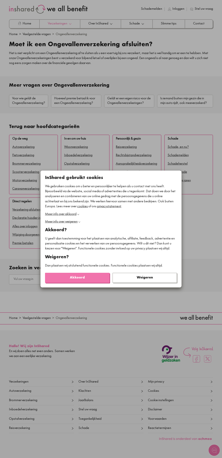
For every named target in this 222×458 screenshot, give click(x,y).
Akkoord (77, 277)
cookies (82, 206)
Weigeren (145, 277)
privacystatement (109, 206)
